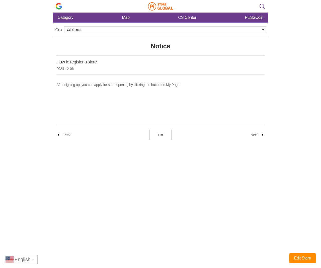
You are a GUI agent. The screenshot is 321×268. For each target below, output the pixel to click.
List (160, 135)
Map (126, 17)
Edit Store (302, 258)
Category (65, 17)
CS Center (187, 17)
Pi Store (160, 6)
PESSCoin (254, 17)
